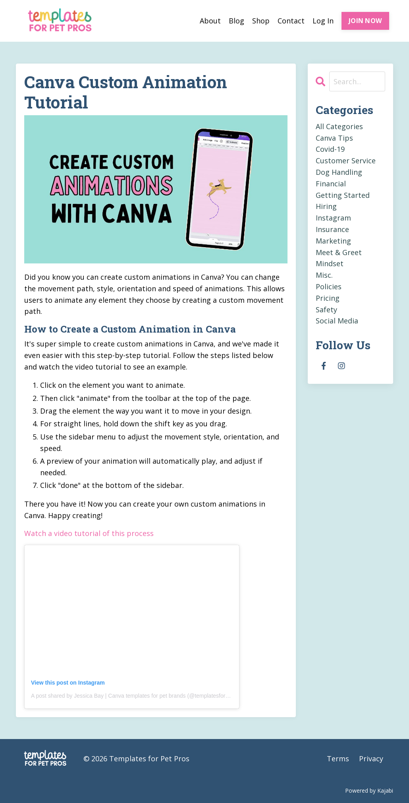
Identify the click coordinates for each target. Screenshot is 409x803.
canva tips (334, 138)
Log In (323, 20)
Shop (261, 20)
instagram (333, 218)
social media (337, 320)
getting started (343, 195)
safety (326, 309)
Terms (338, 758)
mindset (329, 263)
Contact (291, 20)
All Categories (339, 126)
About (210, 20)
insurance (332, 229)
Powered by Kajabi (369, 790)
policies (328, 286)
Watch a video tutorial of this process (89, 533)
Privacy (371, 758)
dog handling (339, 172)
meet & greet (339, 252)
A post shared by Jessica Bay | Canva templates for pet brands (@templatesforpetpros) (138, 696)
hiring (326, 206)
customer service (346, 160)
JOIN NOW (365, 20)
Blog (236, 20)
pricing (328, 298)
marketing (333, 241)
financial (331, 183)
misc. (324, 275)
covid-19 (330, 149)
